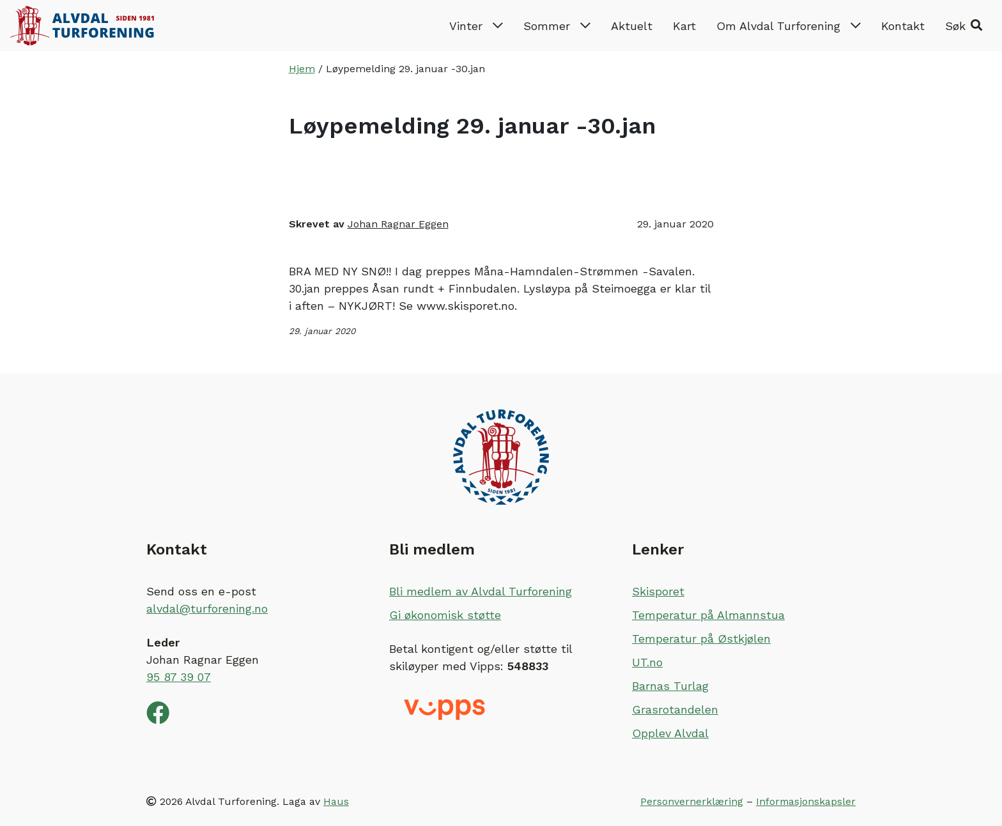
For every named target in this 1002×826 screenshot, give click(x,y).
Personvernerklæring (691, 801)
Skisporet (658, 591)
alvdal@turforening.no (207, 608)
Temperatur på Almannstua (708, 615)
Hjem (302, 69)
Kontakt (903, 26)
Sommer (556, 26)
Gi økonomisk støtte (445, 615)
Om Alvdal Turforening (788, 26)
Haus (336, 801)
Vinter (476, 26)
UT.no (647, 662)
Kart (684, 26)
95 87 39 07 (178, 677)
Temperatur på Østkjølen (701, 638)
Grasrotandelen (675, 709)
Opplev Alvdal (670, 733)
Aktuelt (631, 26)
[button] (963, 25)
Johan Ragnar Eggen (398, 224)
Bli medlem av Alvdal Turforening (480, 591)
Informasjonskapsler (806, 801)
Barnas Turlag (670, 685)
